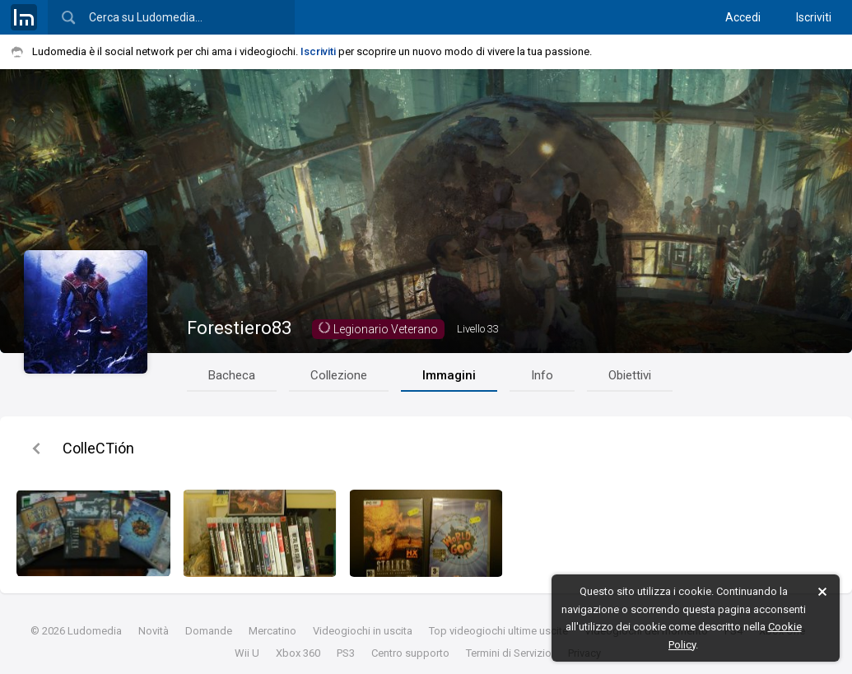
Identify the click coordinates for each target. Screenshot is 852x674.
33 (478, 329)
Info (542, 375)
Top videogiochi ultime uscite (498, 631)
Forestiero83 (239, 328)
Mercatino (272, 631)
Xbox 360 (298, 653)
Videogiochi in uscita (362, 631)
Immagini (449, 375)
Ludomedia (95, 631)
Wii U (247, 653)
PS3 (346, 653)
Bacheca (231, 375)
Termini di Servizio (509, 653)
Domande (208, 631)
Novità (153, 631)
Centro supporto (410, 653)
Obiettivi (629, 375)
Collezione (338, 375)
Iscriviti (813, 17)
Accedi (743, 17)
